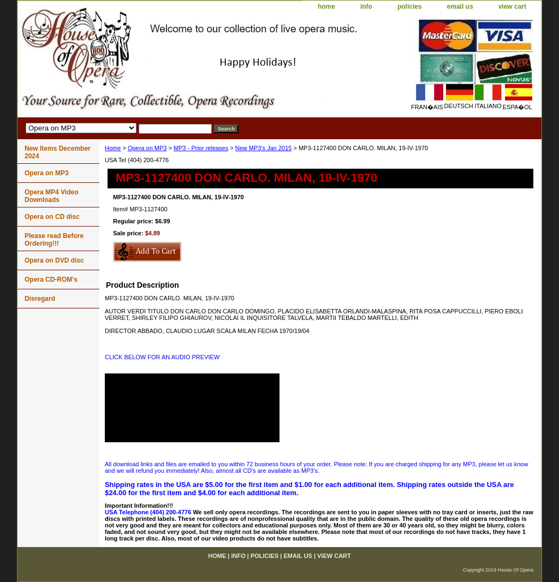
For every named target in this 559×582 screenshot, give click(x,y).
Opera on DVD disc (54, 260)
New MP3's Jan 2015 (263, 148)
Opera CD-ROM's (51, 279)
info (366, 6)
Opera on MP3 (147, 148)
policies (409, 6)
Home (113, 148)
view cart (512, 6)
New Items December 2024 (58, 152)
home (326, 6)
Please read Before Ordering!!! (54, 239)
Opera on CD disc (52, 217)
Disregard (40, 298)
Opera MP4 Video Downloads (51, 196)
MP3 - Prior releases (201, 148)
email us (460, 6)
